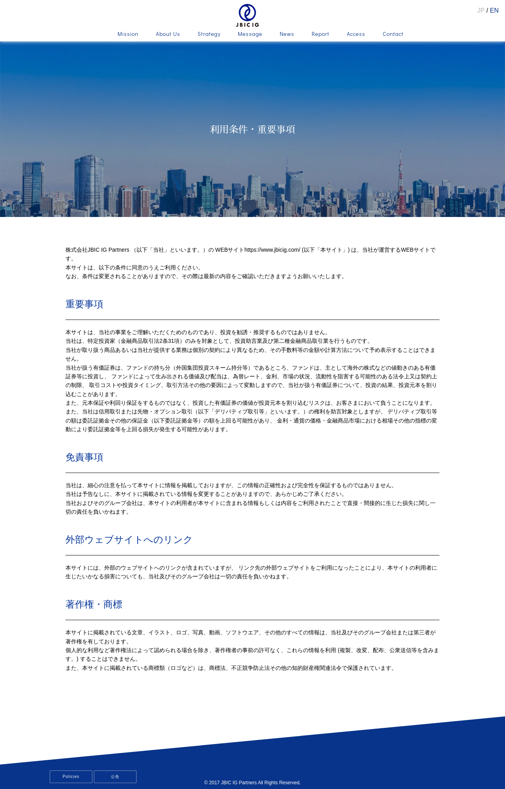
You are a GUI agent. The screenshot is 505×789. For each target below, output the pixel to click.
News (287, 34)
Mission (128, 34)
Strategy (209, 34)
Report (320, 34)
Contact (393, 34)
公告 (115, 776)
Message (250, 34)
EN (494, 10)
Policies (71, 776)
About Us (168, 34)
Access (356, 34)
